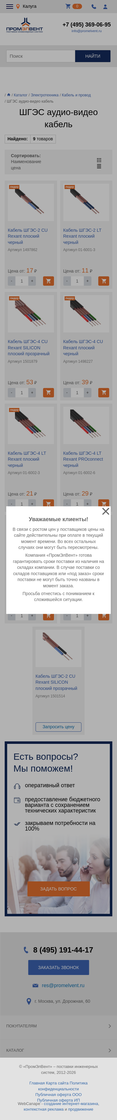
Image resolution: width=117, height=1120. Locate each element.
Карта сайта (57, 1083)
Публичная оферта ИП (58, 1100)
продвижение (80, 1109)
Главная (37, 1083)
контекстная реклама (44, 1109)
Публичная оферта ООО (58, 1094)
